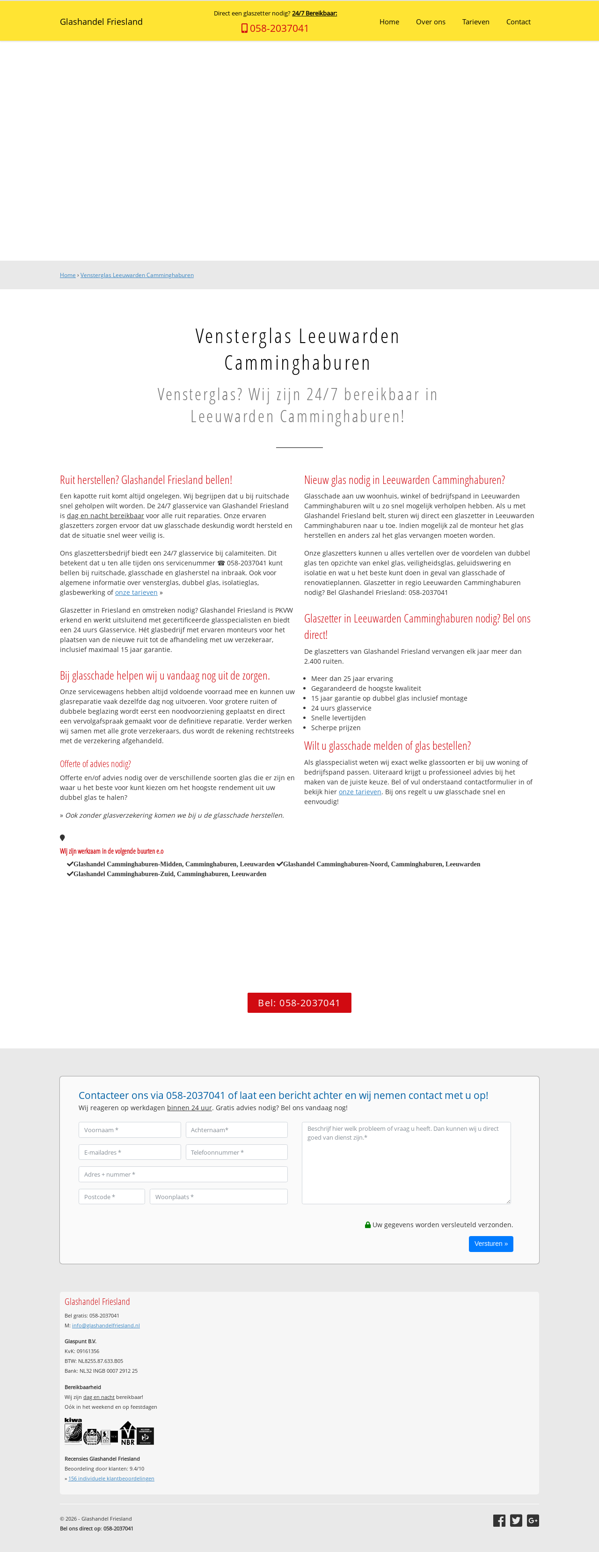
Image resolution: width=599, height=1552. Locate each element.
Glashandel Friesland (101, 21)
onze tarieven (136, 592)
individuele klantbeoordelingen (111, 1478)
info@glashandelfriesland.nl (106, 1325)
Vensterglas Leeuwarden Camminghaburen (137, 275)
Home (68, 275)
